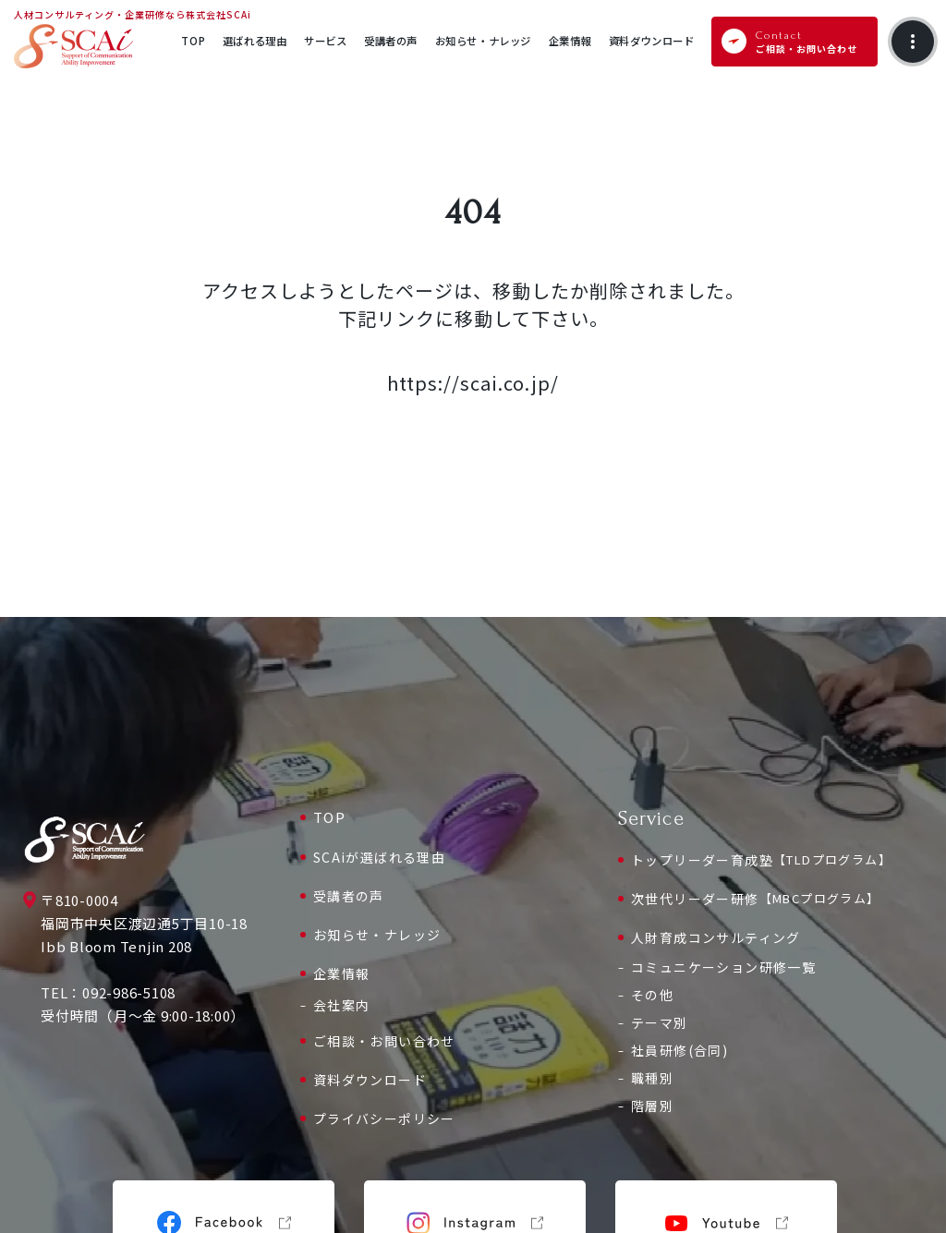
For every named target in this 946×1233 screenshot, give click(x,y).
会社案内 (341, 1005)
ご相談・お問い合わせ (384, 1041)
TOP (329, 817)
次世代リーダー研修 (755, 898)
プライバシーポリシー (384, 1118)
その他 (652, 994)
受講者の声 (348, 896)
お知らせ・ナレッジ (377, 934)
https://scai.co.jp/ (473, 382)
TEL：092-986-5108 (108, 992)
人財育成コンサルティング (716, 937)
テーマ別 (659, 1022)
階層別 (652, 1105)
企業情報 (341, 973)
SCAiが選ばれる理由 (379, 857)
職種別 (652, 1078)
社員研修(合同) (679, 1050)
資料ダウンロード (370, 1079)
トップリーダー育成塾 (761, 860)
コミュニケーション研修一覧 (723, 967)
